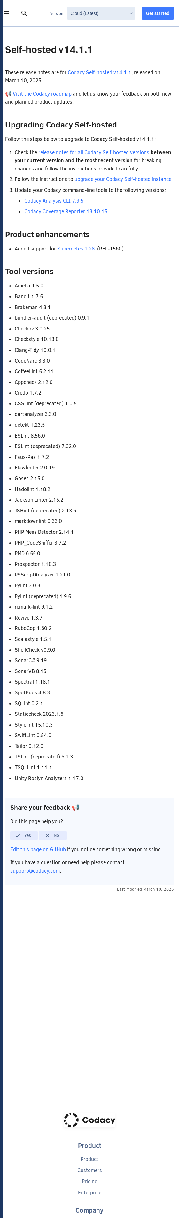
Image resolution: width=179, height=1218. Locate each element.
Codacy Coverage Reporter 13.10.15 (65, 211)
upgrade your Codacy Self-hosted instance (122, 179)
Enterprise (89, 1192)
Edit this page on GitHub (38, 849)
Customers (89, 1170)
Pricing (89, 1181)
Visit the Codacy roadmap (42, 94)
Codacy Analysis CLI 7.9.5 (53, 201)
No (51, 835)
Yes (23, 835)
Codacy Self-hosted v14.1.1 (99, 72)
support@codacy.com (35, 870)
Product (89, 1159)
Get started (157, 13)
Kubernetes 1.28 (76, 248)
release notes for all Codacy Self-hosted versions (93, 152)
